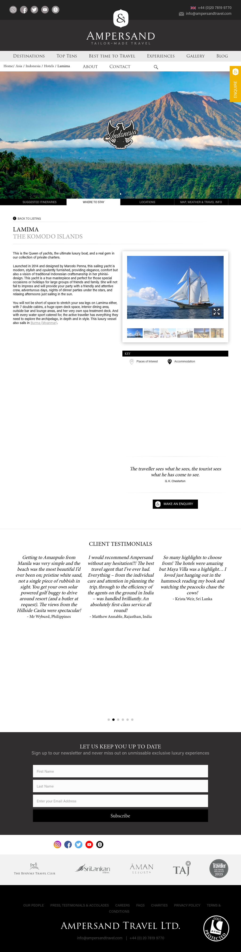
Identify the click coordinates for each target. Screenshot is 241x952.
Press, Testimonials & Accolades (79, 905)
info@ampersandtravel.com (205, 13)
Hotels (49, 66)
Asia (19, 66)
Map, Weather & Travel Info (201, 202)
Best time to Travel (112, 56)
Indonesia (33, 66)
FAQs (140, 905)
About (90, 67)
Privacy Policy (187, 905)
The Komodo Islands (48, 237)
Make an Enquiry (178, 503)
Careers (122, 905)
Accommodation (181, 361)
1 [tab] (109, 719)
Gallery (195, 56)
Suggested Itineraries (39, 202)
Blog (222, 56)
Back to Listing (29, 218)
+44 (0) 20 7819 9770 (146, 937)
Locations (147, 202)
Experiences (161, 56)
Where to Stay (93, 202)
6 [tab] (132, 719)
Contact (119, 67)
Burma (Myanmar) (44, 322)
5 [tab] (127, 719)
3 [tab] (118, 719)
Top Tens (66, 56)
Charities (159, 905)
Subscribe (120, 816)
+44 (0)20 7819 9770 (211, 7)
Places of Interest (143, 361)
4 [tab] (123, 719)
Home (8, 66)
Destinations (29, 56)
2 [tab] (113, 719)
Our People (33, 905)
